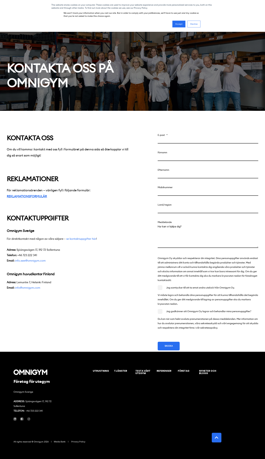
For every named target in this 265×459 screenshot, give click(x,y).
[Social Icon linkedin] (16, 419)
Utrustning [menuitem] (101, 371)
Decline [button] (194, 24)
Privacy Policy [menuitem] (78, 442)
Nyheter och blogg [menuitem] (207, 372)
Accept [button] (179, 24)
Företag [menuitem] (183, 371)
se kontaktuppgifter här (81, 239)
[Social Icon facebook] (21, 419)
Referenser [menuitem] (164, 371)
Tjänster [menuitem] (120, 371)
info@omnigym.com (27, 287)
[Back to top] (216, 437)
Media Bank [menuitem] (60, 442)
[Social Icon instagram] (27, 419)
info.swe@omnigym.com (30, 260)
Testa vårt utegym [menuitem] (142, 372)
